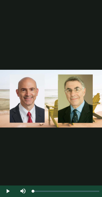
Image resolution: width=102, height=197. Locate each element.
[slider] (66, 191)
